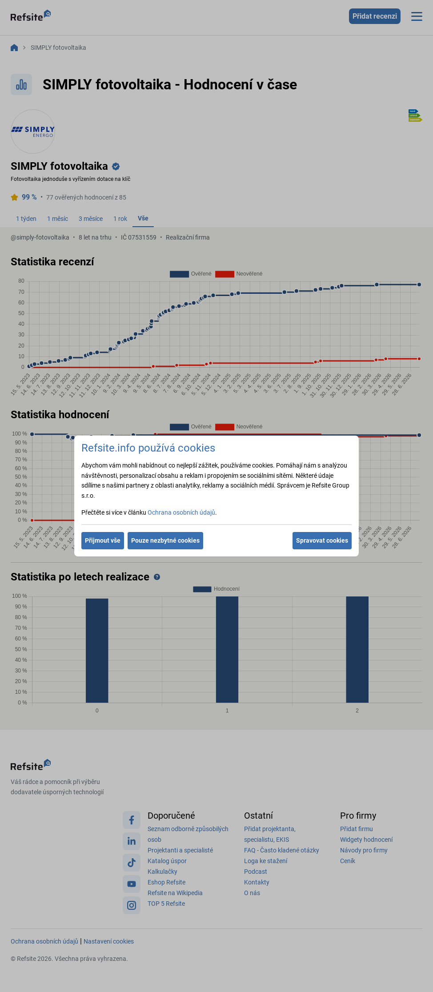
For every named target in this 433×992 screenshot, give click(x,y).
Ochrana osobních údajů (181, 512)
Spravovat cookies (322, 540)
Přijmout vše (102, 540)
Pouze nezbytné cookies (165, 540)
